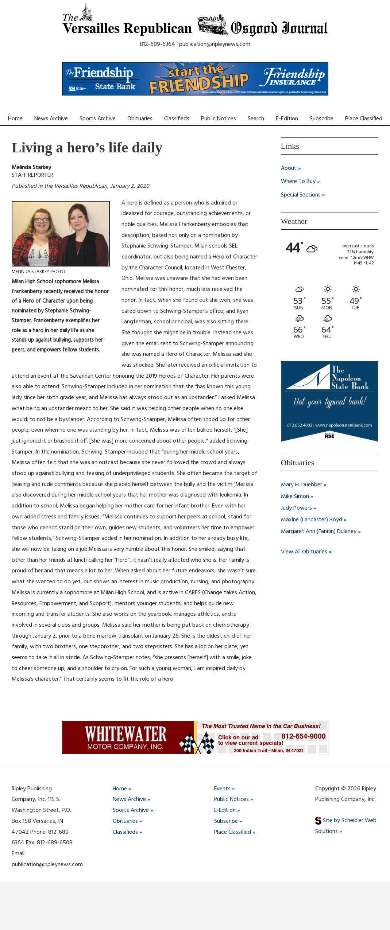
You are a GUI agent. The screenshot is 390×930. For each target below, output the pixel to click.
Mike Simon (295, 496)
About (289, 168)
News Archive (51, 119)
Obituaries (139, 119)
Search (256, 119)
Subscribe (321, 119)
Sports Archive (98, 119)
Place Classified (363, 119)
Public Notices (218, 119)
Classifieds (176, 119)
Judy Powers (296, 508)
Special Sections (301, 194)
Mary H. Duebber (301, 484)
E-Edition (287, 119)
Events (222, 789)
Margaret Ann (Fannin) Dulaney (318, 531)
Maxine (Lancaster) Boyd (311, 519)
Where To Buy (298, 181)
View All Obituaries (304, 551)
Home (15, 119)
